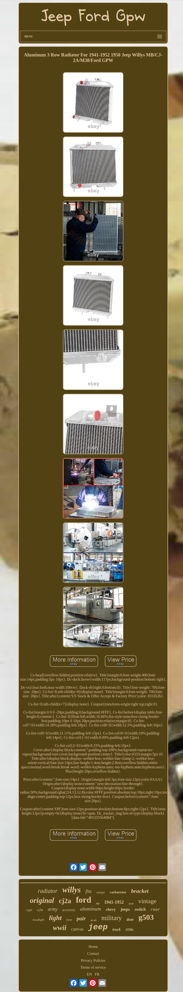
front (69, 919)
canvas (77, 928)
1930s (129, 929)
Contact (93, 954)
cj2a (65, 901)
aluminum (90, 909)
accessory (68, 910)
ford (83, 900)
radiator (47, 891)
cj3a (40, 910)
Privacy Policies (93, 960)
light (55, 917)
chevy (111, 909)
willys (71, 890)
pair (81, 918)
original (42, 900)
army (53, 909)
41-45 (94, 920)
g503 (146, 917)
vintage (147, 901)
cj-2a (131, 903)
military (112, 917)
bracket (139, 891)
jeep (98, 927)
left (98, 903)
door (130, 919)
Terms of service (93, 967)
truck (116, 929)
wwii (59, 927)
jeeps (125, 909)
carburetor (118, 892)
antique (101, 892)
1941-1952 (114, 902)
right (29, 910)
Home (93, 947)
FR (97, 974)
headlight (38, 919)
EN (89, 974)
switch (140, 909)
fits (89, 891)
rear (155, 909)
